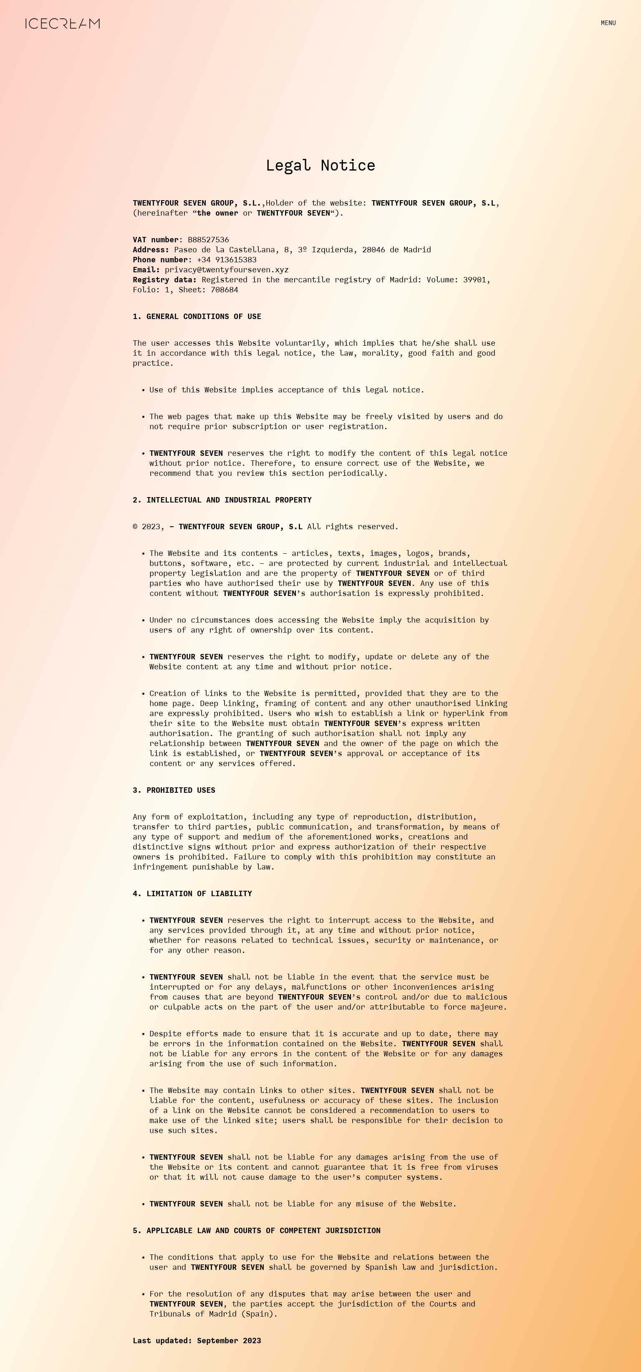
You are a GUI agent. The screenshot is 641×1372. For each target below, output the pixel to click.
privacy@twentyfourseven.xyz (227, 270)
